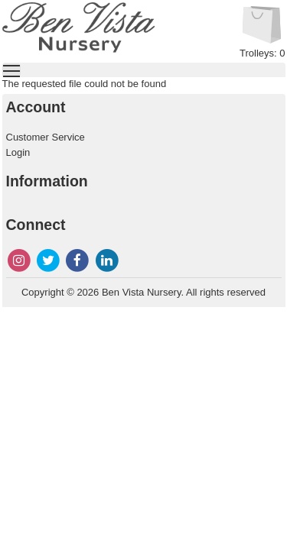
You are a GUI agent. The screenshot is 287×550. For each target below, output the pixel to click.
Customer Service (45, 137)
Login (18, 152)
